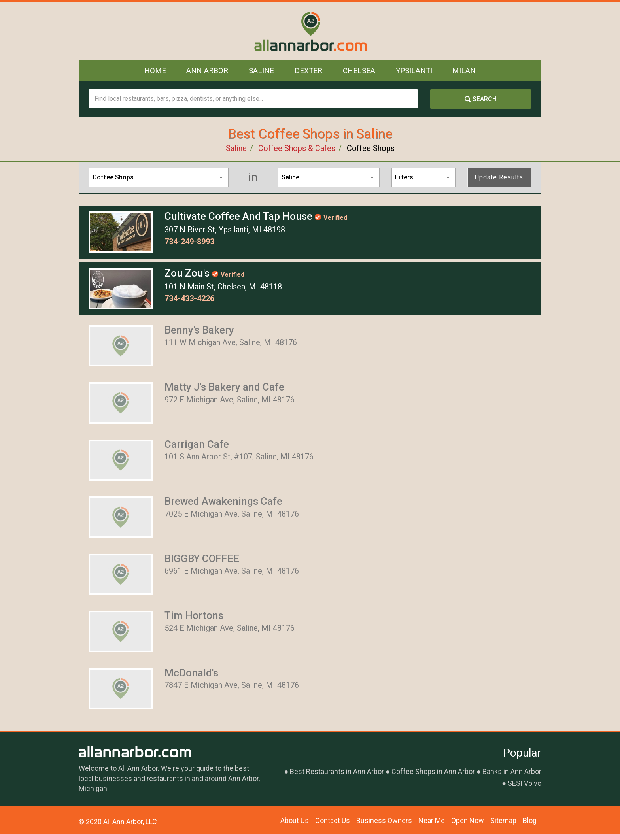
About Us (294, 820)
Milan (466, 71)
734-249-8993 (189, 241)
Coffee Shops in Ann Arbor (433, 771)
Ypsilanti (415, 71)
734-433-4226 (189, 298)
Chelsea (359, 71)
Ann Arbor (205, 71)
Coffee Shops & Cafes (296, 148)
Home (153, 71)
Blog (530, 820)
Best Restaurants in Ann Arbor (337, 771)
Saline (260, 71)
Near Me (431, 820)
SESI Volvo (524, 783)
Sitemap (503, 820)
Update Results (499, 177)
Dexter (308, 71)
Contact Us (332, 820)
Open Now (467, 820)
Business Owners (384, 820)
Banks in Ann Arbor (511, 771)
